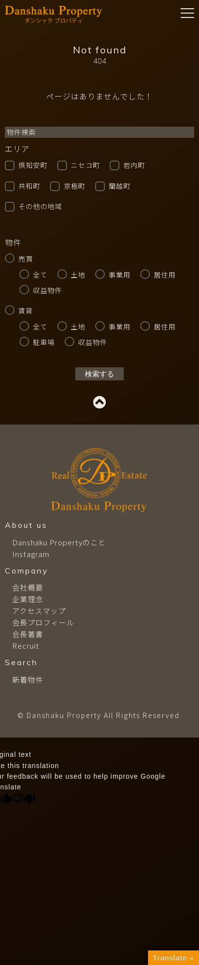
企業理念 (27, 599)
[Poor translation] (23, 799)
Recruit (25, 645)
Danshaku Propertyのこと (59, 542)
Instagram (31, 554)
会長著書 (27, 634)
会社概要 (27, 587)
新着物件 (27, 679)
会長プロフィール (43, 622)
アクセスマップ (39, 610)
